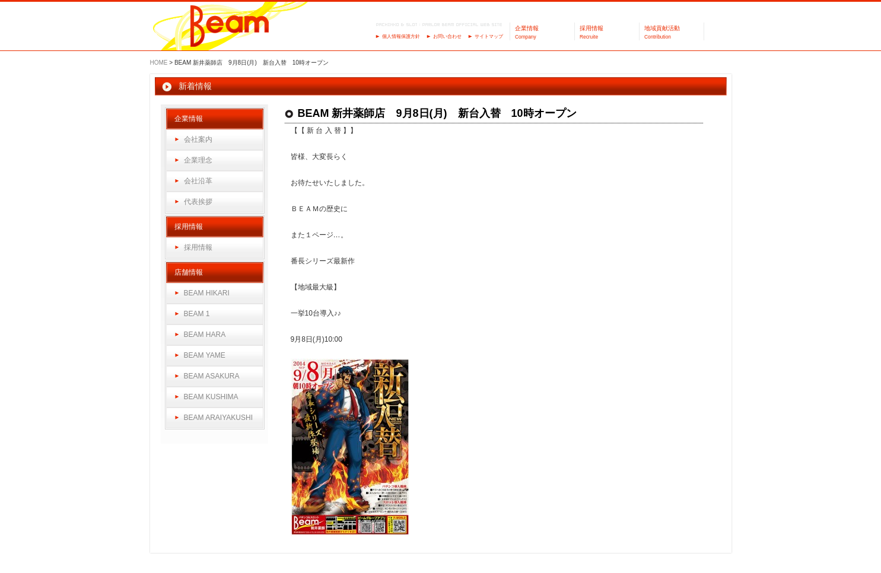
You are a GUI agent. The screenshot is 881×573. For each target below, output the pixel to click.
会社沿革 (198, 181)
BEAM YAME (204, 355)
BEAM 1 (197, 314)
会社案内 (198, 139)
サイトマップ (489, 36)
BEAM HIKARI (207, 293)
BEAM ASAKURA (212, 376)
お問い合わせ (447, 36)
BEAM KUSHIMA (211, 397)
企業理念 (198, 160)
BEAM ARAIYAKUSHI (218, 417)
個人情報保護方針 (401, 36)
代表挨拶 (198, 202)
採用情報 (198, 247)
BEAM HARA (205, 334)
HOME (159, 62)
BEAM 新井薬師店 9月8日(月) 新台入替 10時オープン (437, 113)
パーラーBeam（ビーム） (230, 27)
